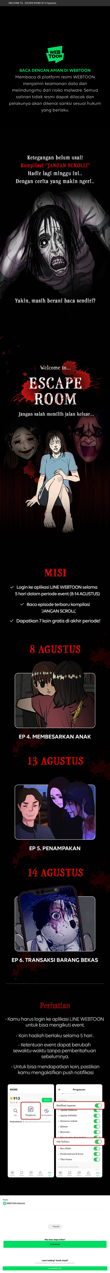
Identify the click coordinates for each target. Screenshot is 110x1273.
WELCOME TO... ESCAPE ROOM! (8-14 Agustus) (32, 3)
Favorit (56, 1226)
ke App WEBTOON (55, 1268)
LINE (45, 1217)
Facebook (55, 1217)
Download (55, 1244)
